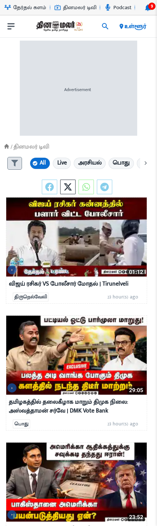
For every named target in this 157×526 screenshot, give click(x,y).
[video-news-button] (12, 269)
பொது (21, 424)
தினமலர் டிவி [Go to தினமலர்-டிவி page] (75, 7)
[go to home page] (59, 27)
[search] (105, 26)
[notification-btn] (148, 7)
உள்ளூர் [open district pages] (132, 26)
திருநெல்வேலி (30, 297)
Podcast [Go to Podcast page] (118, 7)
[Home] (7, 146)
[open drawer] (11, 26)
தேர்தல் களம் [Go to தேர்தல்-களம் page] (25, 7)
